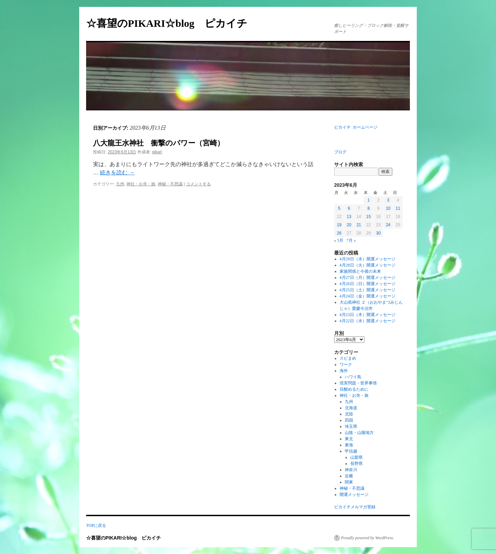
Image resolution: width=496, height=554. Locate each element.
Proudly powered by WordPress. (367, 537)
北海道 (351, 407)
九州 (120, 184)
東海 (349, 445)
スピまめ (348, 358)
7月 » (351, 240)
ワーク (346, 364)
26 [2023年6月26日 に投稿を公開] (339, 233)
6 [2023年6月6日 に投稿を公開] (349, 208)
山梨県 (356, 457)
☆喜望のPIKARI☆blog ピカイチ (172, 23)
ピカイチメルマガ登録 (354, 506)
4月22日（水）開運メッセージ (367, 320)
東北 (349, 438)
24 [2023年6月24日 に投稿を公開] (388, 224)
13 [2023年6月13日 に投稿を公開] (349, 216)
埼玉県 (351, 426)
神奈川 (351, 469)
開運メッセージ (354, 494)
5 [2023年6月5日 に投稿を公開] (339, 208)
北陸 (349, 414)
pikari (157, 152)
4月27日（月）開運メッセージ (367, 277)
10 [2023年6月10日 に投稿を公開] (388, 208)
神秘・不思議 (170, 184)
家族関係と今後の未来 (360, 271)
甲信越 (351, 451)
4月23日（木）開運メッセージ (367, 314)
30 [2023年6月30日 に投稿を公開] (378, 233)
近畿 (349, 476)
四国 (349, 420)
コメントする (198, 184)
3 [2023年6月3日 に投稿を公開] (388, 200)
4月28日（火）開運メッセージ (367, 265)
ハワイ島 (353, 376)
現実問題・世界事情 (358, 383)
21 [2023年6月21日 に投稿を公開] (358, 224)
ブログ (340, 152)
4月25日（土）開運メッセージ (367, 289)
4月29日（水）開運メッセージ (367, 259)
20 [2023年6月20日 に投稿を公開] (349, 224)
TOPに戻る (96, 525)
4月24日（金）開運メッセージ (367, 296)
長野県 (356, 463)
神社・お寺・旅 (140, 184)
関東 (349, 482)
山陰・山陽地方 (359, 432)
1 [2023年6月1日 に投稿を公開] (369, 200)
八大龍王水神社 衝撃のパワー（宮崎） (158, 143)
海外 (344, 370)
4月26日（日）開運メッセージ (367, 283)
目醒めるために (354, 389)
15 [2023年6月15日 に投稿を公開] (368, 216)
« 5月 (338, 240)
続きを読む (117, 172)
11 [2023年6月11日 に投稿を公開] (398, 208)
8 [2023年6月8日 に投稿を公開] (369, 208)
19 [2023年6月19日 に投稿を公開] (339, 224)
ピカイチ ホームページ (356, 127)
